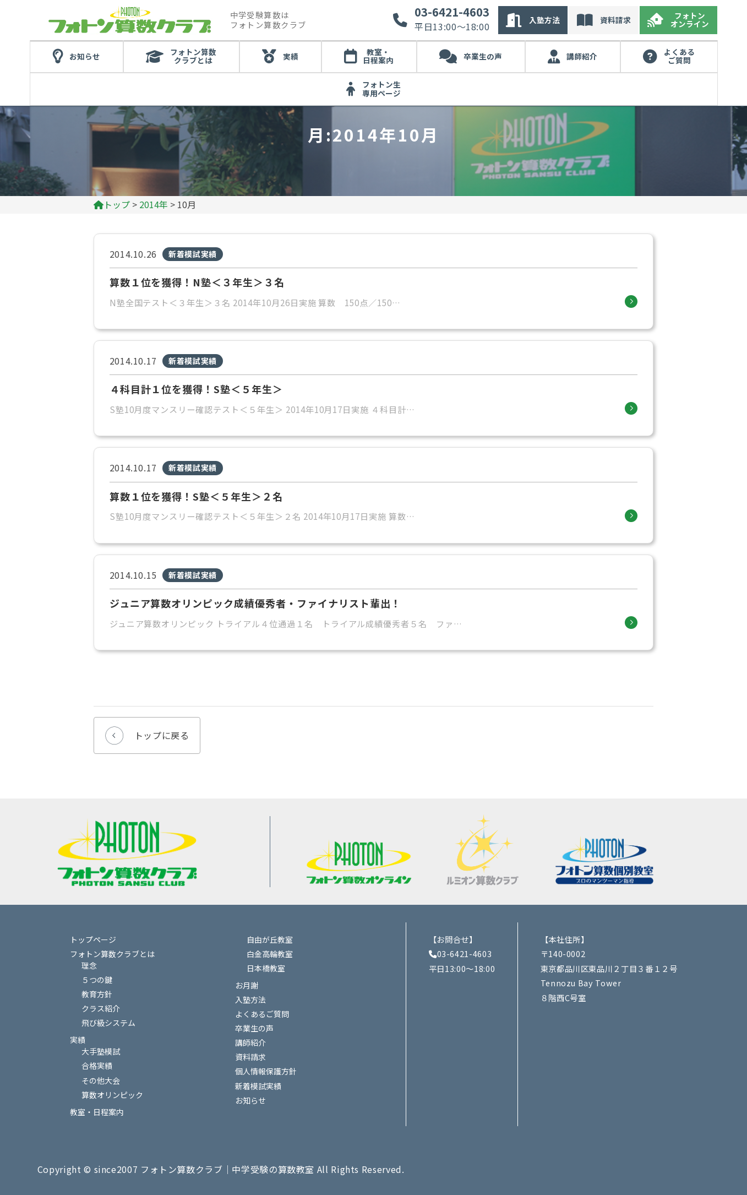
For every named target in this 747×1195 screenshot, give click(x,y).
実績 (290, 56)
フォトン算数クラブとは (193, 56)
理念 (89, 965)
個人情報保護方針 (266, 1071)
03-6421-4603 (452, 12)
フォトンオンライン (689, 20)
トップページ (93, 939)
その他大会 (100, 1080)
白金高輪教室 (270, 953)
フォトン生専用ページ (381, 89)
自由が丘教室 (270, 939)
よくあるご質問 (679, 56)
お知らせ (84, 56)
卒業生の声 (483, 56)
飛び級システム (108, 1022)
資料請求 (615, 19)
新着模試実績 (258, 1085)
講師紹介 (581, 56)
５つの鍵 (96, 979)
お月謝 (246, 985)
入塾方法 (544, 19)
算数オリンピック (112, 1094)
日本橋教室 (266, 968)
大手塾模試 (100, 1051)
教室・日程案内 (378, 56)
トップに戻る (161, 735)
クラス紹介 (100, 1008)
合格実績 (96, 1065)
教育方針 (96, 994)
